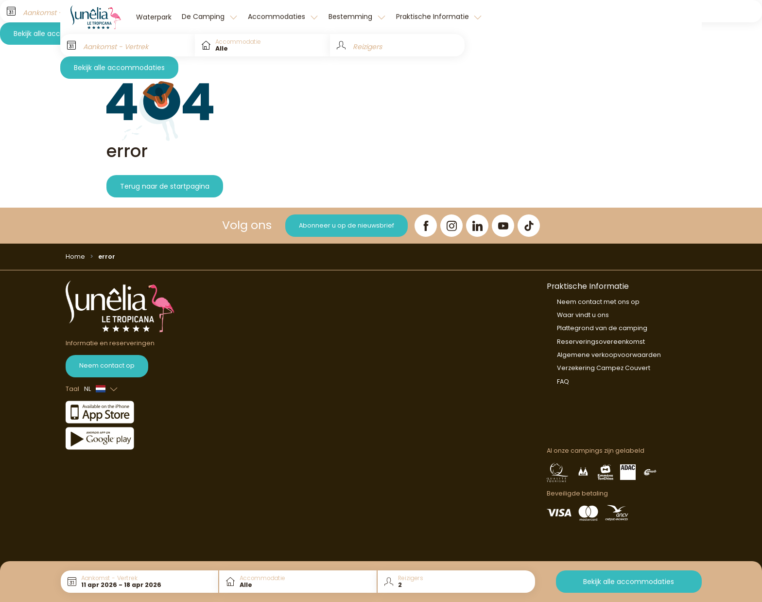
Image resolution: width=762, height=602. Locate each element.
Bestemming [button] (351, 16)
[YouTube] (503, 225)
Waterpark (154, 17)
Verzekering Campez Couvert (603, 368)
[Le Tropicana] (95, 17)
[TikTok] (529, 225)
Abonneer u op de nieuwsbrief (346, 225)
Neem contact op (107, 365)
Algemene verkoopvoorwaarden (609, 355)
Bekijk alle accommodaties (119, 67)
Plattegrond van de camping (602, 328)
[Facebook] (426, 225)
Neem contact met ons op (598, 302)
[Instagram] (451, 225)
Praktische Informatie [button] (433, 16)
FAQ (563, 381)
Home (75, 256)
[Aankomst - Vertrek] (127, 45)
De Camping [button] (204, 16)
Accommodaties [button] (277, 16)
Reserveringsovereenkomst (601, 341)
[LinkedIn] (477, 225)
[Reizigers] (397, 45)
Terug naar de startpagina (164, 186)
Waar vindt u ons (583, 315)
